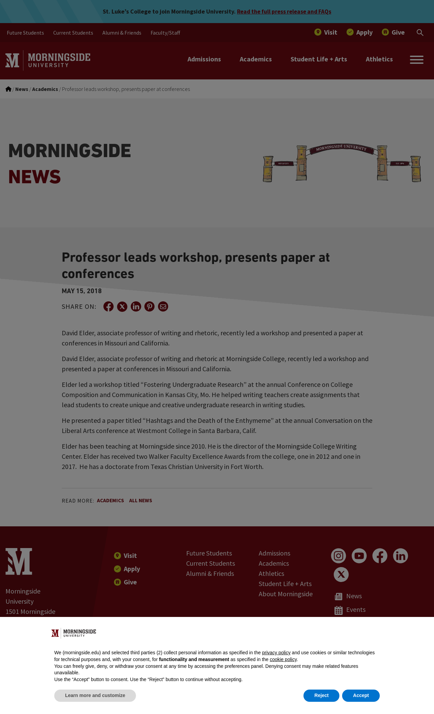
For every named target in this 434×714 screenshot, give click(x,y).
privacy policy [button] (276, 652)
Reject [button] (321, 695)
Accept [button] (361, 695)
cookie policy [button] (283, 659)
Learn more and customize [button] (95, 695)
